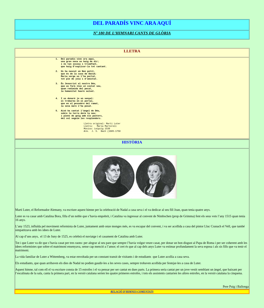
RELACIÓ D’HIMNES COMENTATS (131, 304)
